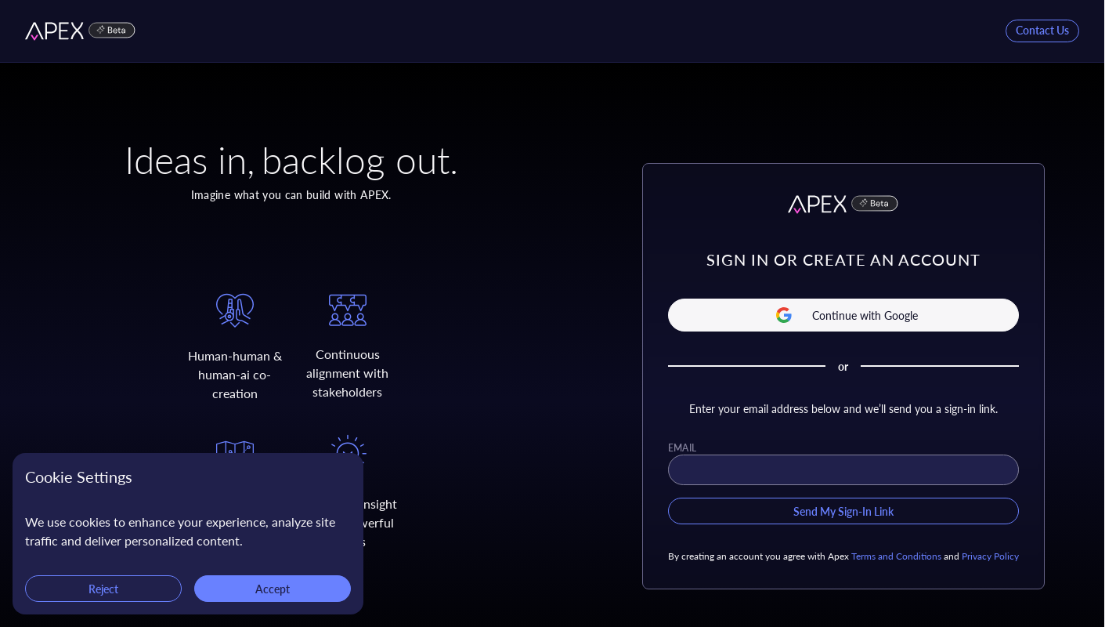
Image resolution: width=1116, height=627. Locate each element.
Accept (272, 588)
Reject (103, 588)
